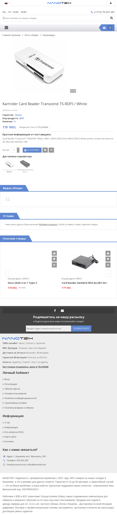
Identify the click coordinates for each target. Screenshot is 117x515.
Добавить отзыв (10, 110)
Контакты (8, 441)
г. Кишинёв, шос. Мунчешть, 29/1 (30, 456)
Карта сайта (9, 436)
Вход (6, 379)
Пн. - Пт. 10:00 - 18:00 (14, 12)
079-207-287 (22, 460)
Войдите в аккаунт (48, 224)
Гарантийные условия (15, 402)
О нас (6, 422)
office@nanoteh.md (36, 464)
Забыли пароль (11, 388)
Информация (10, 427)
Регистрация (10, 384)
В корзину (54, 253)
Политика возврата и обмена (18, 407)
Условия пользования (14, 393)
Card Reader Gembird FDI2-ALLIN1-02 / (84, 282)
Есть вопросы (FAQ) (13, 432)
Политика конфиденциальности (20, 398)
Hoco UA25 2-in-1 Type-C (22, 282)
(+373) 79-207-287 (102, 12)
